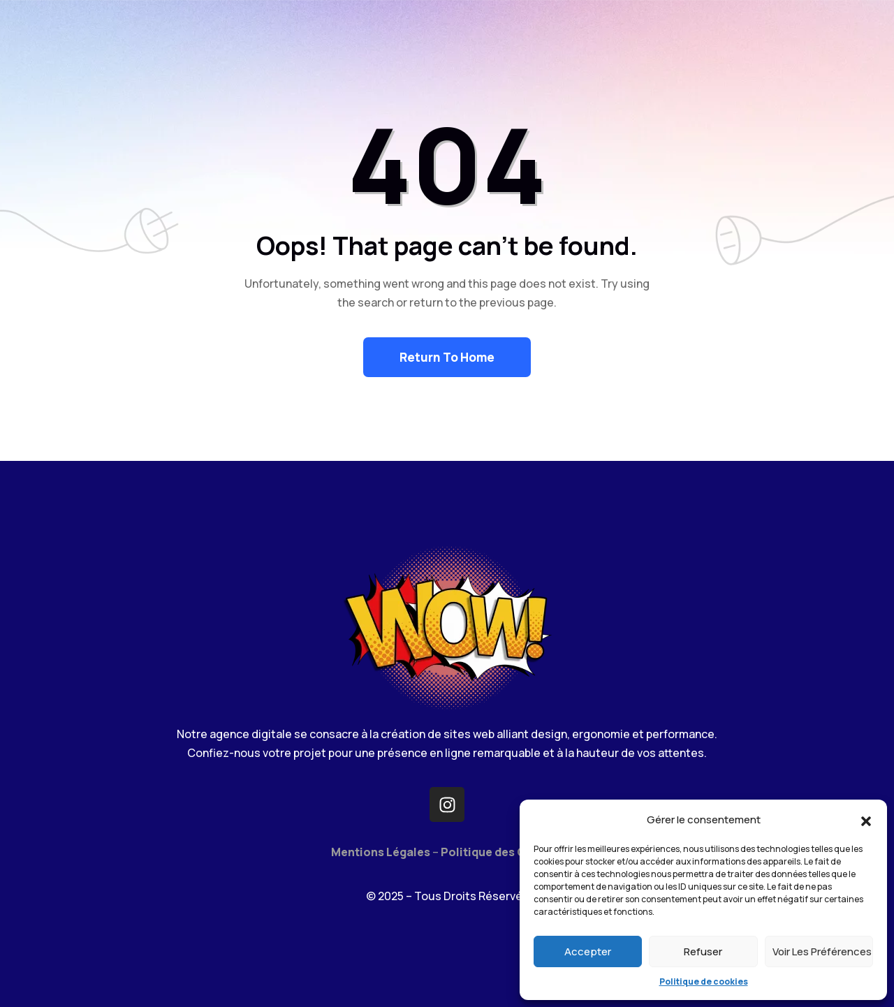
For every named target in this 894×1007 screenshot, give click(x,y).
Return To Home (447, 357)
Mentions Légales (380, 852)
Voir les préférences (822, 951)
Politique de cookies (703, 981)
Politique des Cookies (502, 852)
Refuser (703, 951)
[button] (866, 820)
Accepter (587, 951)
